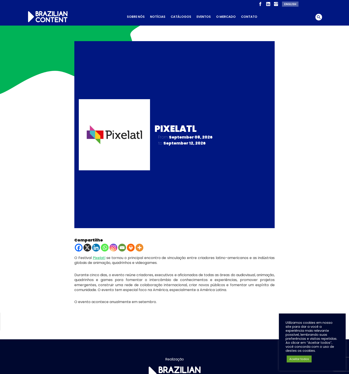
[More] (139, 246)
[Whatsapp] (105, 246)
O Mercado (226, 16)
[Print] (131, 246)
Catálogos (181, 16)
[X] (87, 246)
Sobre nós (136, 16)
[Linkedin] (96, 246)
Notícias (157, 16)
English (290, 4)
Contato (249, 16)
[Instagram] (113, 246)
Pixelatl (99, 256)
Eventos (204, 16)
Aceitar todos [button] (299, 359)
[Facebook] (79, 246)
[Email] (122, 246)
